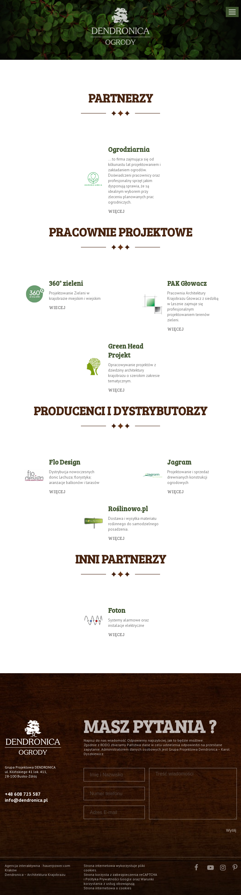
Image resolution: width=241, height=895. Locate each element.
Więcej (116, 211)
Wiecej (57, 307)
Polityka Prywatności (102, 879)
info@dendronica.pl (26, 800)
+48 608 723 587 (23, 794)
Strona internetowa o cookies (107, 888)
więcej (175, 329)
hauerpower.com (56, 865)
